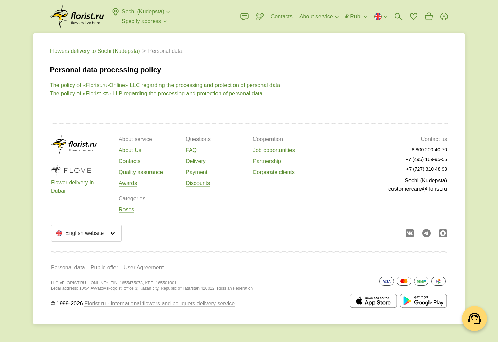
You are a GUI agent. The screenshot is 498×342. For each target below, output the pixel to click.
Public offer (104, 267)
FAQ (191, 150)
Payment (197, 172)
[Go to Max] (443, 233)
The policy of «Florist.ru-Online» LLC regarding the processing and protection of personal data (165, 85)
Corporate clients (274, 172)
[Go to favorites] (414, 16)
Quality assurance (141, 172)
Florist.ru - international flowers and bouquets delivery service (159, 303)
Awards (128, 183)
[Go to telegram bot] (426, 233)
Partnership (267, 161)
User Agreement (143, 267)
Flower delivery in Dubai (72, 187)
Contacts (129, 161)
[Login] (444, 16)
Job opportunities (274, 150)
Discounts (198, 183)
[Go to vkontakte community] (410, 233)
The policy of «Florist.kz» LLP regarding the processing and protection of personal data (156, 93)
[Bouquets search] (398, 16)
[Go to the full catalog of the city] (77, 16)
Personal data (68, 267)
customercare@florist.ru (417, 189)
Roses (126, 209)
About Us (130, 150)
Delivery (196, 161)
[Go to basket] (429, 16)
